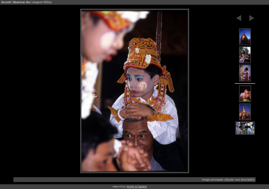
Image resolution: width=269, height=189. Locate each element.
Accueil (6, 2)
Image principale (212, 179)
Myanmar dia (21, 2)
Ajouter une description (240, 179)
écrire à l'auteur (137, 186)
